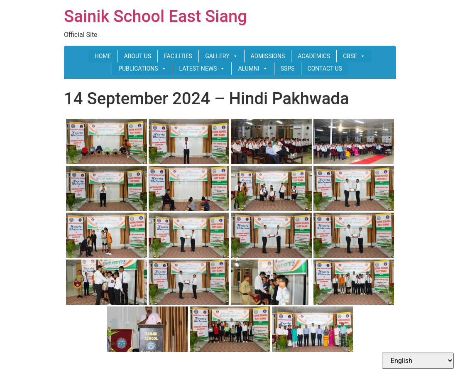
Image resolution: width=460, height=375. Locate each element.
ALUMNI (252, 68)
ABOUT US (138, 56)
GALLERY (221, 56)
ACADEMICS (314, 56)
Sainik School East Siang (155, 16)
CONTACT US (325, 68)
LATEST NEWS (202, 68)
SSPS (288, 68)
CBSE (354, 56)
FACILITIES (178, 56)
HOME (103, 56)
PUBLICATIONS (142, 68)
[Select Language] (418, 361)
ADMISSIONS (268, 56)
